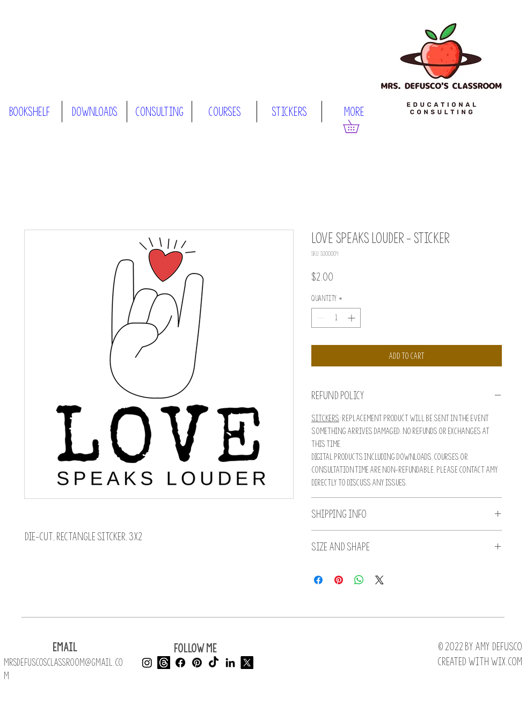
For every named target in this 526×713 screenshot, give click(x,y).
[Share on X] (379, 580)
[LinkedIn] (230, 662)
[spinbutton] (336, 317)
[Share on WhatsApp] (359, 580)
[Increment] (352, 317)
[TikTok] (213, 662)
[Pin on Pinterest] (338, 580)
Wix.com (506, 661)
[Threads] (163, 662)
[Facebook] (180, 662)
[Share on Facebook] (318, 580)
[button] (357, 126)
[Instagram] (147, 662)
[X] (246, 662)
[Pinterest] (197, 662)
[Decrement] (319, 317)
